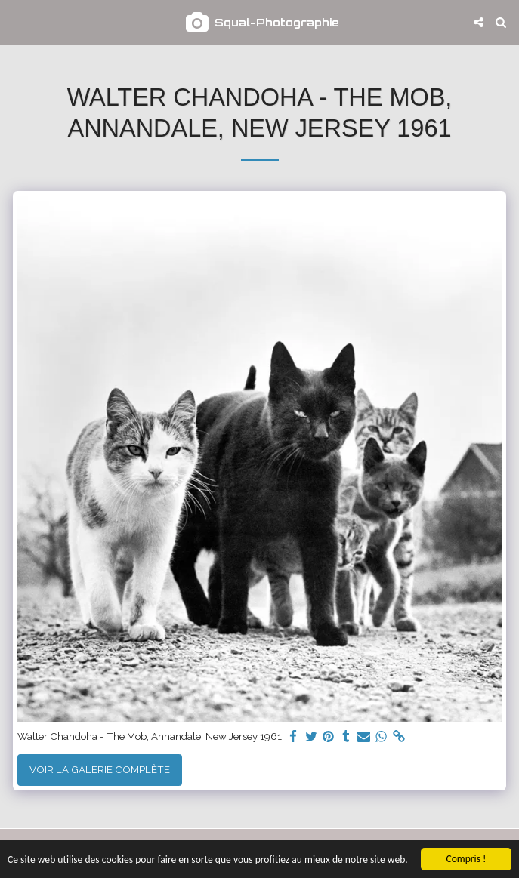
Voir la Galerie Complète (99, 769)
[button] (16, 22)
